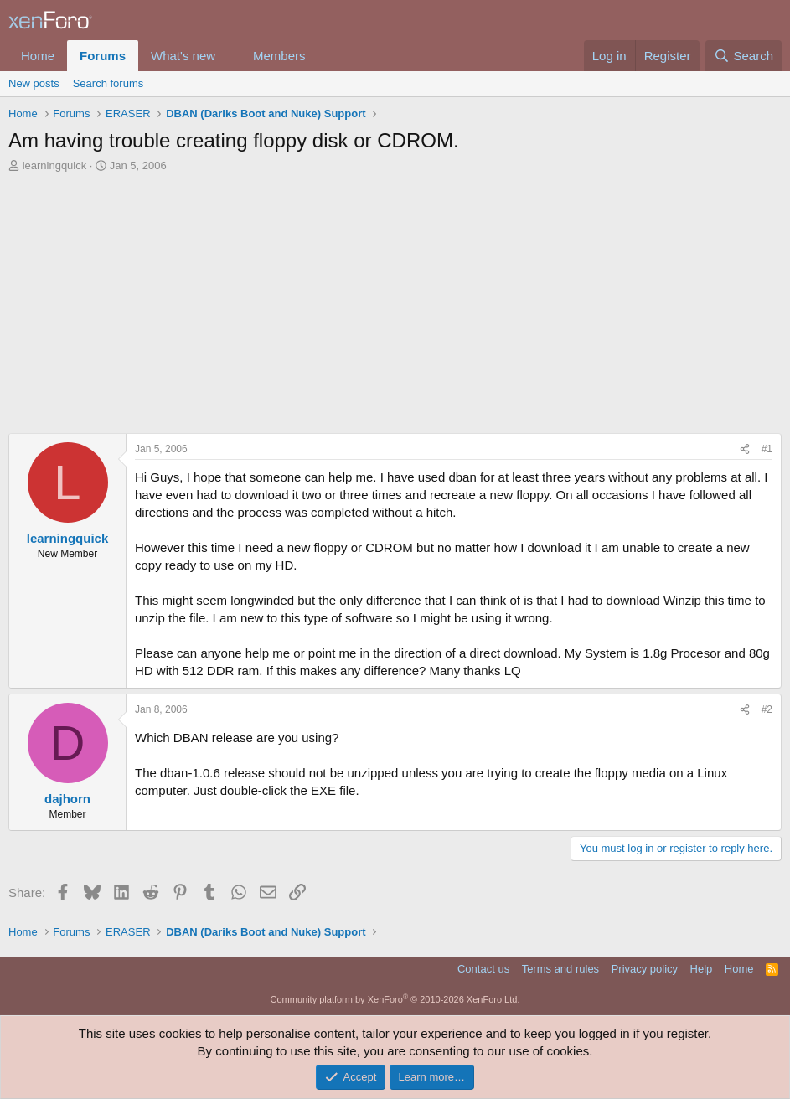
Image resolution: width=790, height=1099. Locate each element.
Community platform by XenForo (395, 999)
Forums (103, 56)
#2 (767, 709)
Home (37, 56)
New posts (33, 83)
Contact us (483, 968)
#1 (767, 449)
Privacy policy (645, 968)
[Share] (745, 449)
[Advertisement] (395, 307)
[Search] (743, 55)
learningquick (55, 165)
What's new (183, 56)
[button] (228, 55)
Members (279, 56)
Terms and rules (560, 968)
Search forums (108, 83)
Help (701, 968)
